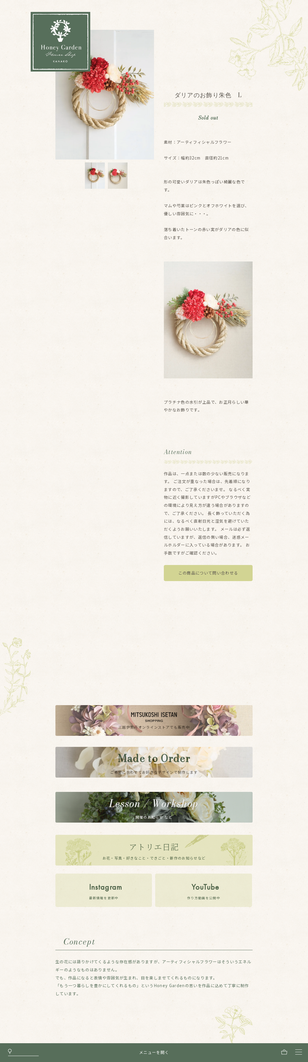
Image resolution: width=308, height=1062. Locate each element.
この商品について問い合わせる (208, 573)
